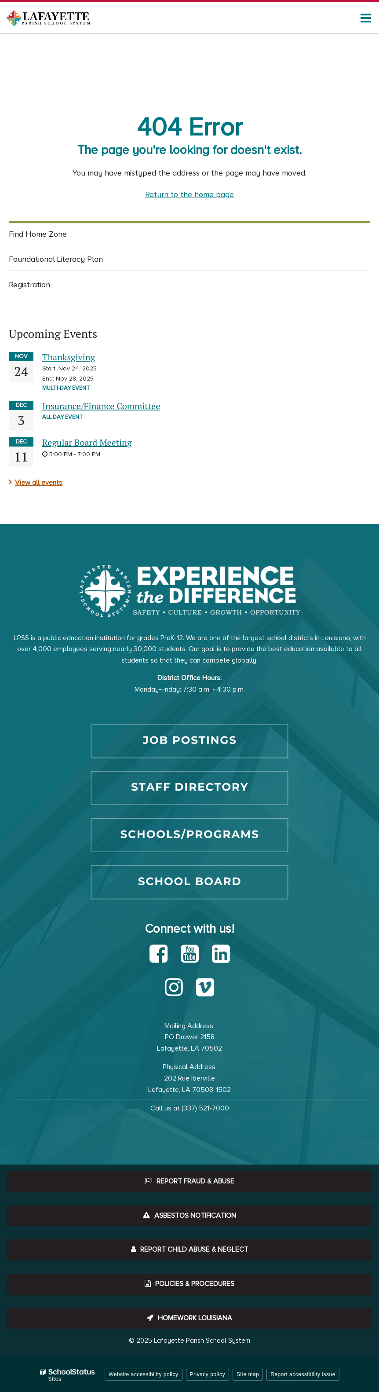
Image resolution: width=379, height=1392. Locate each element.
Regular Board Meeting (86, 442)
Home (17, 70)
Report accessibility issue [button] (302, 1374)
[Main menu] (366, 17)
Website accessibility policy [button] (144, 1374)
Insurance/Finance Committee (101, 406)
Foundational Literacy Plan (56, 259)
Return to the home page (189, 194)
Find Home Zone (51, 236)
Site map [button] (248, 1374)
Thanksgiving (68, 357)
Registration (29, 284)
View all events (38, 482)
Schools (46, 70)
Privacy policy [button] (207, 1374)
